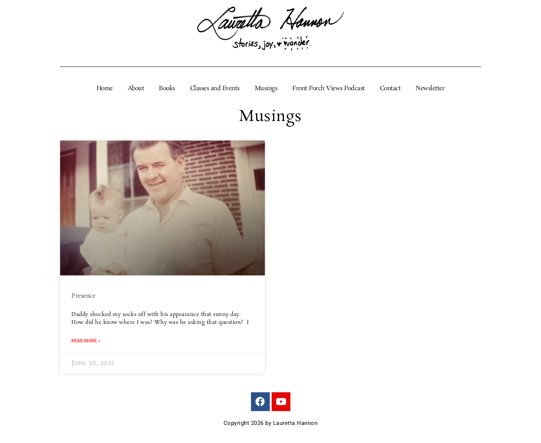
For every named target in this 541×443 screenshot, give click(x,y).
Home (105, 89)
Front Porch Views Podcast (328, 89)
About (136, 89)
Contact (390, 89)
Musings (266, 89)
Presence (83, 296)
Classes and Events (215, 89)
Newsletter (430, 89)
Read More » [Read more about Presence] (85, 340)
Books (167, 89)
